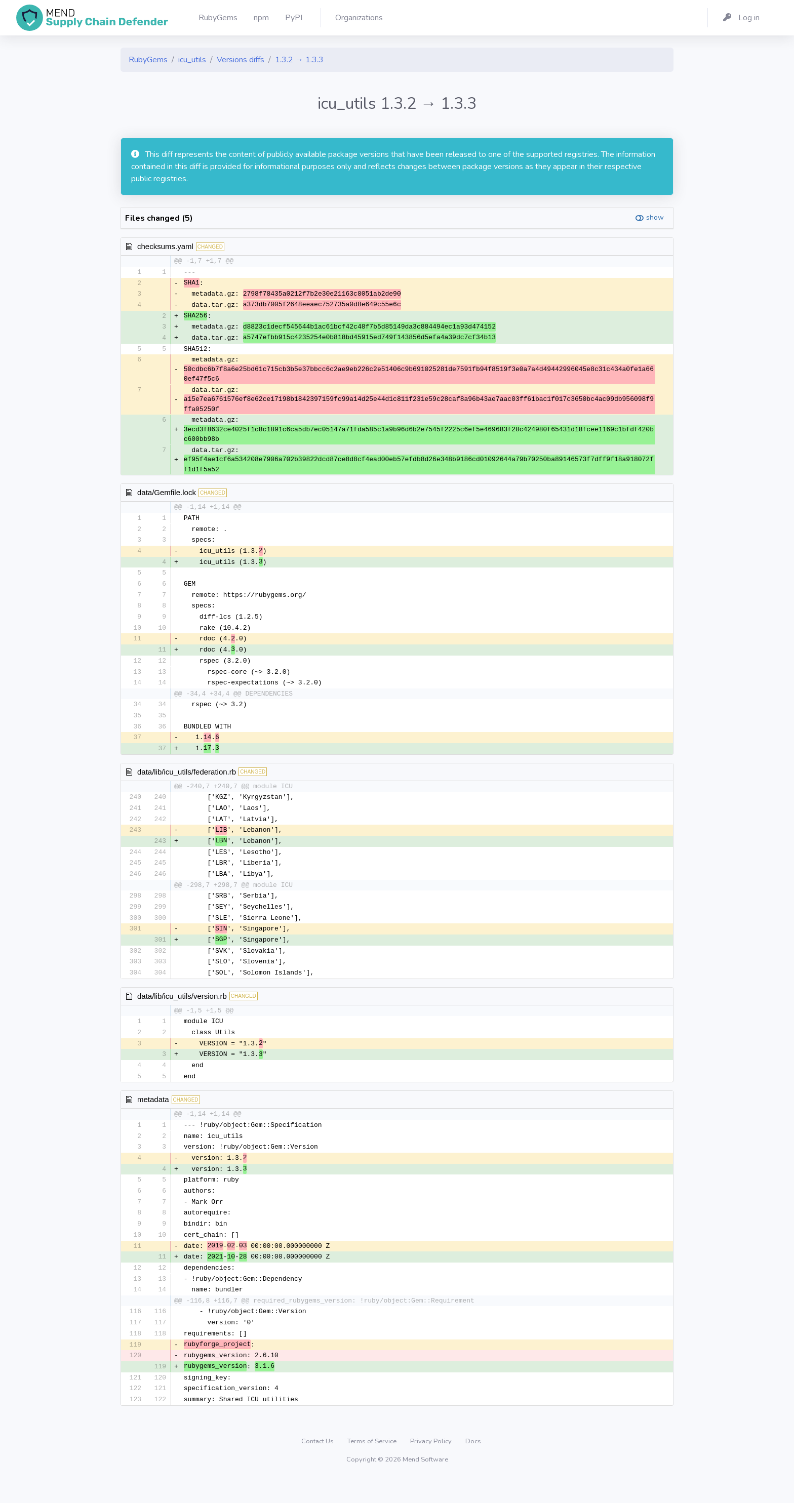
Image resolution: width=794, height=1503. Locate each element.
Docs (473, 1465)
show (655, 217)
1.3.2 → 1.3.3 (299, 59)
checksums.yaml (165, 246)
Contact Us (318, 1465)
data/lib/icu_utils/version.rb (182, 1010)
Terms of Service (372, 1465)
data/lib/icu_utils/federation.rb (186, 781)
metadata (153, 1115)
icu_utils (192, 59)
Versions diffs (240, 59)
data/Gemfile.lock (166, 495)
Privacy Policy (431, 1465)
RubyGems (148, 59)
